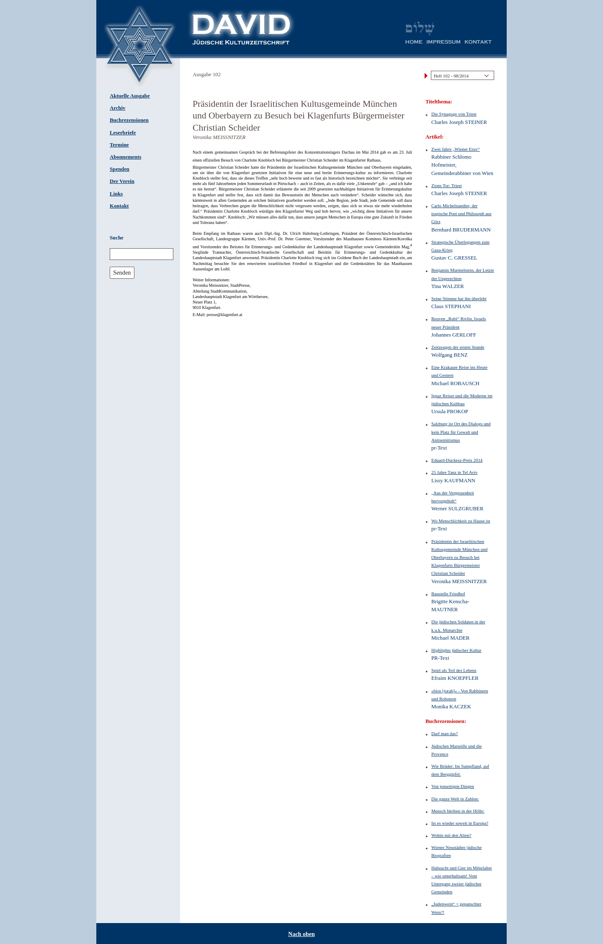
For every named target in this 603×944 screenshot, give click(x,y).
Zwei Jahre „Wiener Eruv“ (455, 149)
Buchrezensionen (129, 120)
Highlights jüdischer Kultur (456, 650)
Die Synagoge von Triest (454, 113)
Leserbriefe (123, 133)
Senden (122, 272)
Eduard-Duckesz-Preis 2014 (456, 460)
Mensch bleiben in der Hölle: (457, 810)
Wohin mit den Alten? (451, 835)
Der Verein (122, 181)
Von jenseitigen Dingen (452, 786)
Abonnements (125, 157)
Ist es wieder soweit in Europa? (459, 823)
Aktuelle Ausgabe (130, 96)
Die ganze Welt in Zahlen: (455, 798)
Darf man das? (444, 733)
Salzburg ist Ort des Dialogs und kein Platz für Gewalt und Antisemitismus (460, 431)
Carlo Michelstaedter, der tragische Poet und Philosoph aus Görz (461, 213)
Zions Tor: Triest (446, 185)
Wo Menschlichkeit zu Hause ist (460, 520)
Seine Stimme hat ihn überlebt (459, 298)
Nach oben (301, 934)
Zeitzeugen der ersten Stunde (457, 347)
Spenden (119, 169)
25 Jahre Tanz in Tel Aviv (454, 472)
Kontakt (119, 206)
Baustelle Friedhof (448, 593)
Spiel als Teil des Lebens (454, 670)
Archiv (117, 108)
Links (116, 194)
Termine (119, 145)
